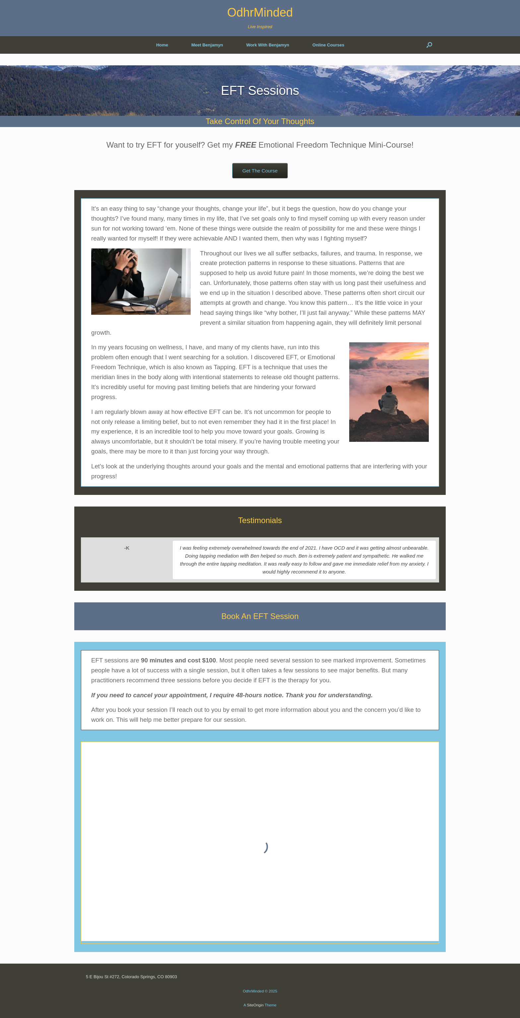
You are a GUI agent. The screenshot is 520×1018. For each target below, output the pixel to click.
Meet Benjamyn (207, 44)
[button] (429, 45)
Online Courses (328, 44)
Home (162, 44)
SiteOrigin (255, 1005)
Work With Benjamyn (267, 44)
